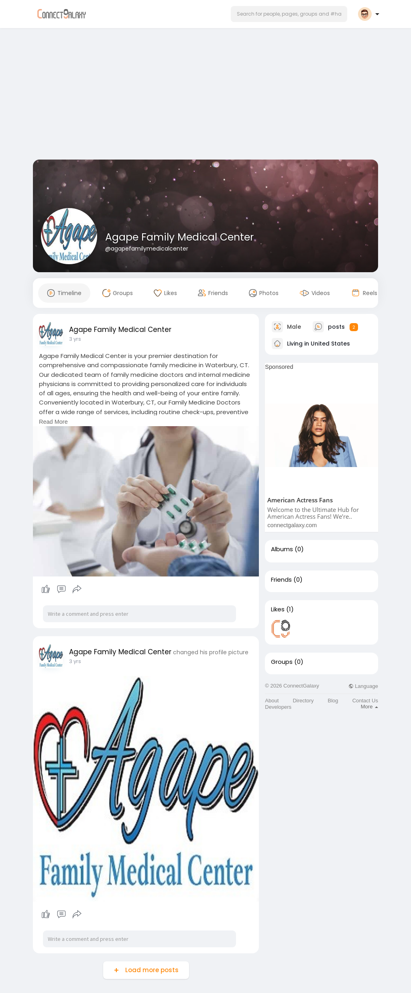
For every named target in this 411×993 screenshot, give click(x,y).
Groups (282, 662)
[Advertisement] (205, 95)
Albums (282, 549)
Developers (278, 707)
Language (363, 686)
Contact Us (365, 700)
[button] (289, 14)
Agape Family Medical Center (179, 237)
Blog (333, 700)
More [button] (369, 707)
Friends (281, 579)
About (272, 700)
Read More (53, 422)
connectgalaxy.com (292, 525)
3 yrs (75, 339)
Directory (303, 700)
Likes (278, 609)
